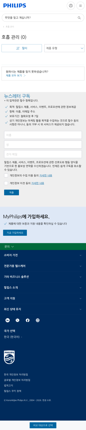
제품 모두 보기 (14, 75)
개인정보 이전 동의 (27, 183)
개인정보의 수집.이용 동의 (31, 175)
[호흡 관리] (8, 27)
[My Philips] (71, 6)
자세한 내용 (45, 175)
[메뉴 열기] (80, 6)
